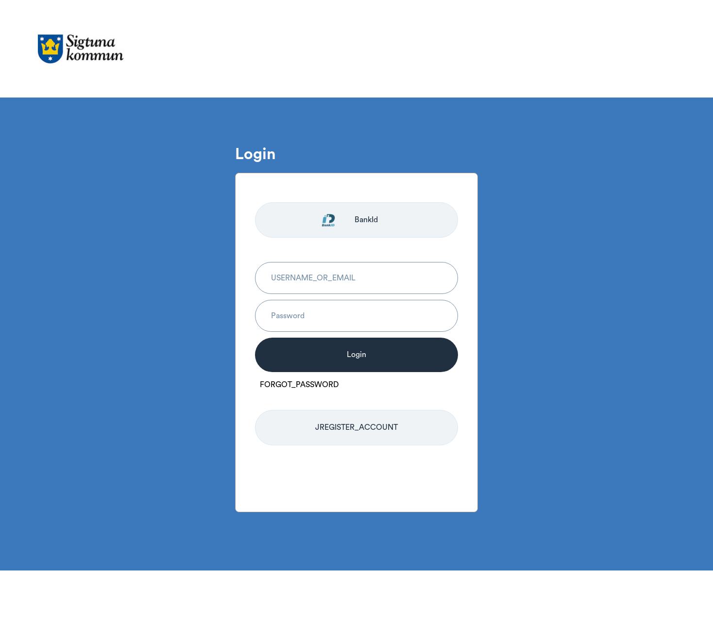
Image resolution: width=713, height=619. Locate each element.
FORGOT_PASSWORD (299, 385)
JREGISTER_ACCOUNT (356, 427)
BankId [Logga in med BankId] (366, 220)
